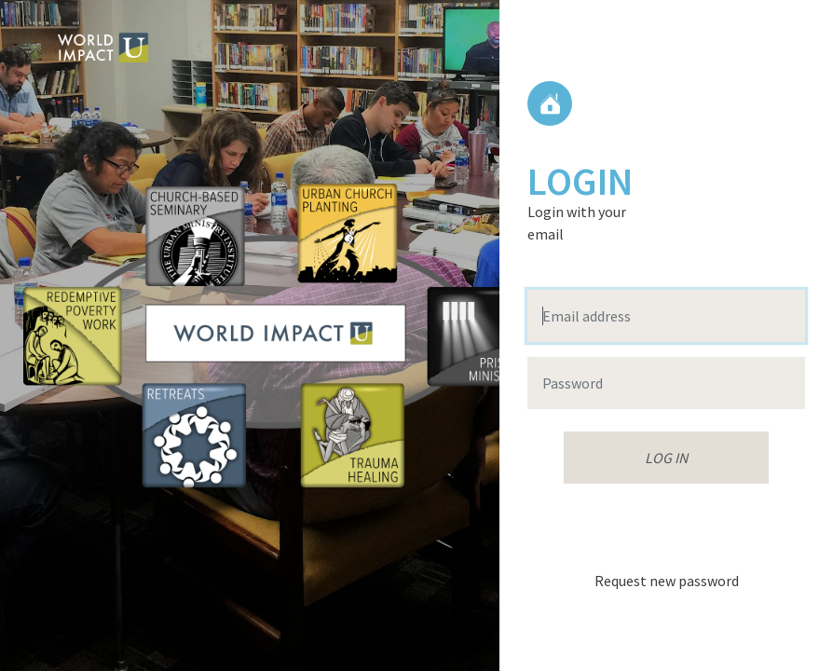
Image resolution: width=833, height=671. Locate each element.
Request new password (666, 580)
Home (549, 103)
